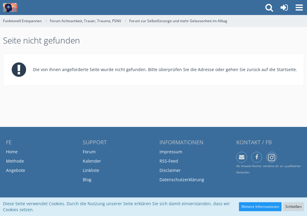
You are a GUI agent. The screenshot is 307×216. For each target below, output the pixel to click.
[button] (299, 8)
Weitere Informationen (260, 206)
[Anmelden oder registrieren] (284, 8)
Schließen (293, 206)
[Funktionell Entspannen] (10, 8)
